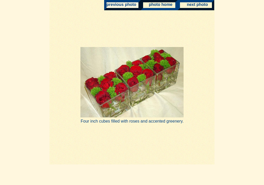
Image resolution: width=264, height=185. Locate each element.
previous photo (121, 4)
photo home (157, 4)
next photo (194, 4)
